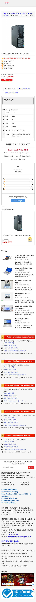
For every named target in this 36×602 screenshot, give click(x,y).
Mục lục (9, 99)
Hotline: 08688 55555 (10, 345)
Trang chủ (6, 13)
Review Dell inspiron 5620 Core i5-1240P (23, 269)
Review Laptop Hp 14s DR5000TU (22, 294)
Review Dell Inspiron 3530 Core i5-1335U (23, 307)
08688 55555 (24, 482)
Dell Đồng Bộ (7, 15)
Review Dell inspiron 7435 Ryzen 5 (23, 281)
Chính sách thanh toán (9, 498)
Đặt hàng (7, 80)
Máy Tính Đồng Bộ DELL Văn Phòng (21, 13)
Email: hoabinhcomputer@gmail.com (15, 350)
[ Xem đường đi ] (9, 343)
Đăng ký (31, 467)
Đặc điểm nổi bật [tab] (24, 89)
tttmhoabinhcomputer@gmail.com (19, 537)
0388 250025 (24, 484)
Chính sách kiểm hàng (9, 492)
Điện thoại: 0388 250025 (11, 348)
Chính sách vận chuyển (10, 500)
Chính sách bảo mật (8, 503)
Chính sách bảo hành (9, 489)
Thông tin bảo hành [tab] (11, 93)
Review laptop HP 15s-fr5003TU (22, 320)
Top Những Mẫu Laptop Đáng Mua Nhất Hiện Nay (24, 256)
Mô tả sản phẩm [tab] (10, 89)
